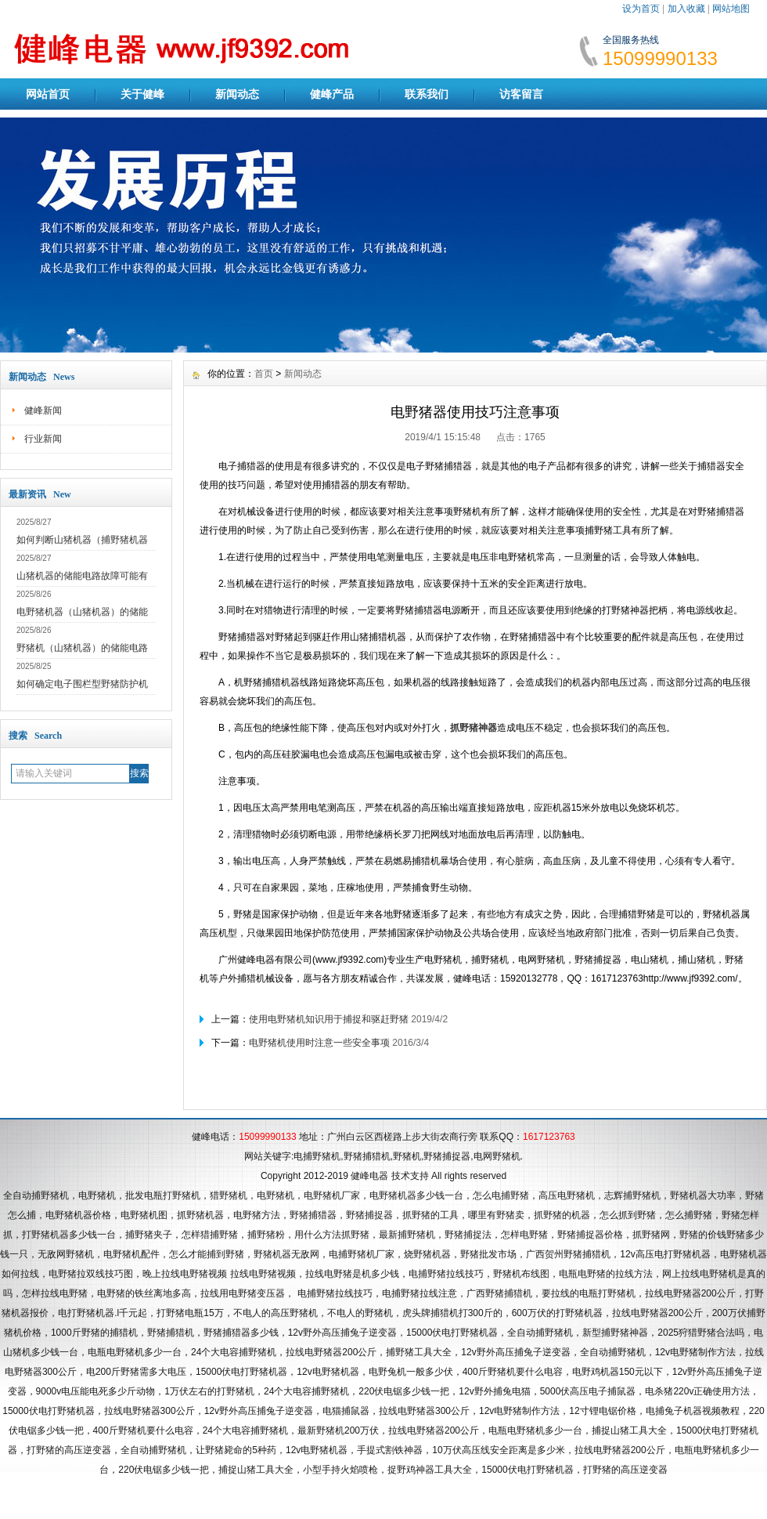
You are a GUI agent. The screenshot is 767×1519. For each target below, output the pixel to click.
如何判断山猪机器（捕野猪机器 (82, 539)
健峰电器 (369, 1175)
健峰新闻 (43, 410)
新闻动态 (237, 94)
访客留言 (521, 94)
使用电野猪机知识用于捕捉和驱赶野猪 (329, 1019)
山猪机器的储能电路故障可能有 (82, 575)
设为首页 (641, 8)
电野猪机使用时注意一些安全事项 (319, 1042)
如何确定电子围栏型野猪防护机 (82, 683)
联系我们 (426, 94)
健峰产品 (332, 94)
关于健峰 (142, 94)
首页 (263, 373)
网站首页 (48, 94)
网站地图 (731, 8)
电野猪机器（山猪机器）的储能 (82, 611)
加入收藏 (686, 8)
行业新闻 (43, 438)
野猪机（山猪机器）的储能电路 (82, 647)
